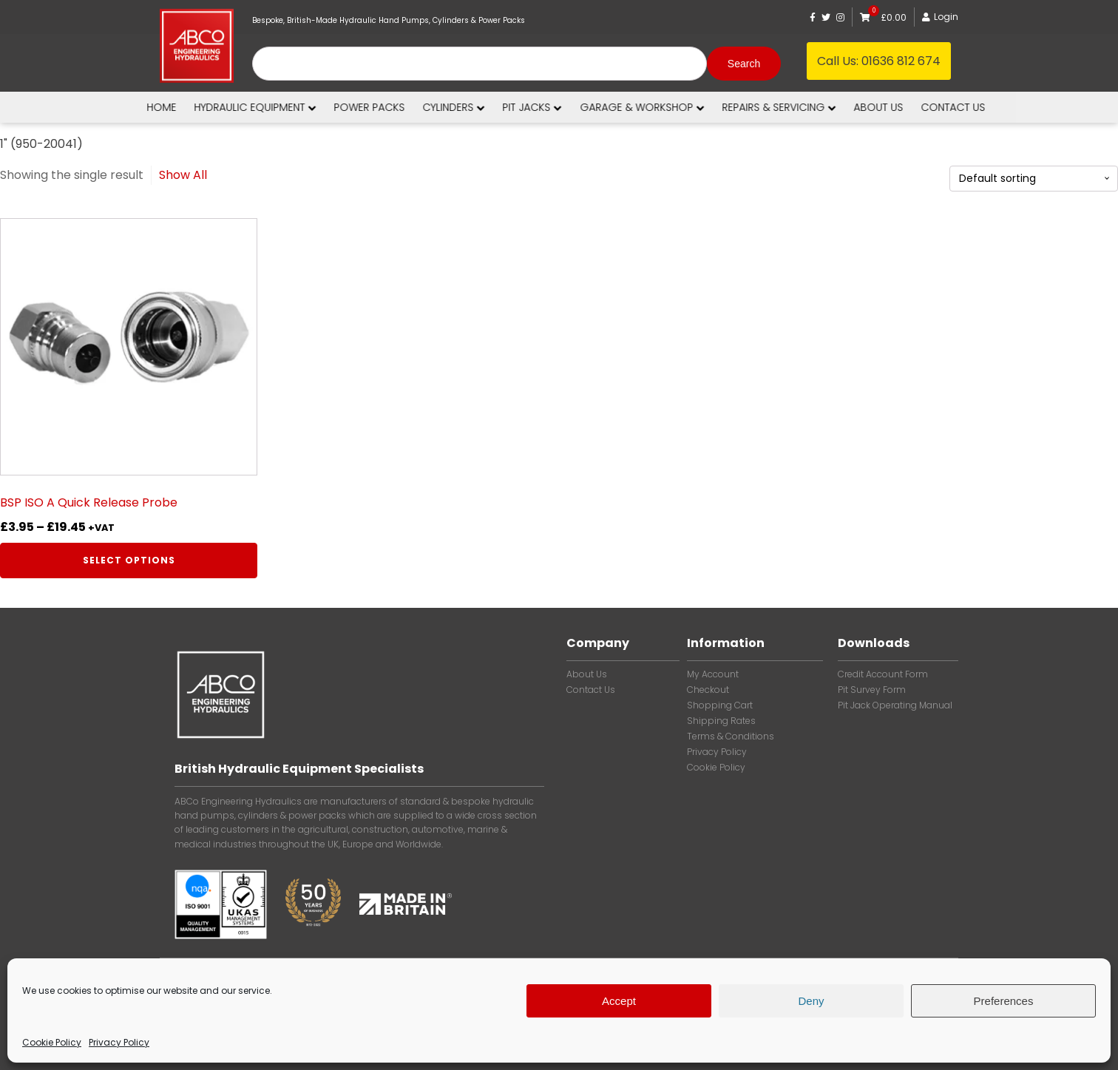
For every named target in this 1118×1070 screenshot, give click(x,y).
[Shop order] (1033, 179)
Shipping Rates (721, 721)
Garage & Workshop (664, 107)
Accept (619, 1001)
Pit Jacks (553, 107)
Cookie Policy (51, 1042)
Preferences (1004, 1001)
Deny (811, 1001)
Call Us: (879, 61)
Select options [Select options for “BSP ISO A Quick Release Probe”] (129, 560)
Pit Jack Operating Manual (895, 705)
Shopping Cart (720, 705)
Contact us (975, 107)
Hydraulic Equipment (277, 107)
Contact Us (590, 690)
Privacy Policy (119, 1042)
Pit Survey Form (872, 690)
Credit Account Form (883, 674)
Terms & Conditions (730, 736)
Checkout (708, 690)
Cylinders (475, 107)
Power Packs (391, 107)
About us (900, 107)
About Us (586, 674)
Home (183, 107)
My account (713, 674)
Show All (183, 174)
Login (940, 16)
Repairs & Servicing (801, 107)
